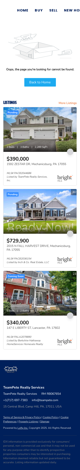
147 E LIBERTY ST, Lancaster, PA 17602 (33, 328)
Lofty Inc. (22, 428)
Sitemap (44, 421)
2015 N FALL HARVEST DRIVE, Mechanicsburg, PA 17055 (39, 248)
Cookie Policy (51, 417)
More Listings (68, 103)
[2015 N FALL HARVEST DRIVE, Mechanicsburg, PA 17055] (40, 211)
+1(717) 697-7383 (15, 400)
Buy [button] (39, 10)
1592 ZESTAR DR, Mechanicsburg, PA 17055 (36, 164)
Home (22, 10)
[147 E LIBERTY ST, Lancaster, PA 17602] (40, 293)
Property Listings (28, 421)
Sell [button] (53, 10)
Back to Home (40, 82)
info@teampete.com (45, 400)
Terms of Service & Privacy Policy (22, 417)
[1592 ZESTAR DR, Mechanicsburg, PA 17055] (40, 129)
